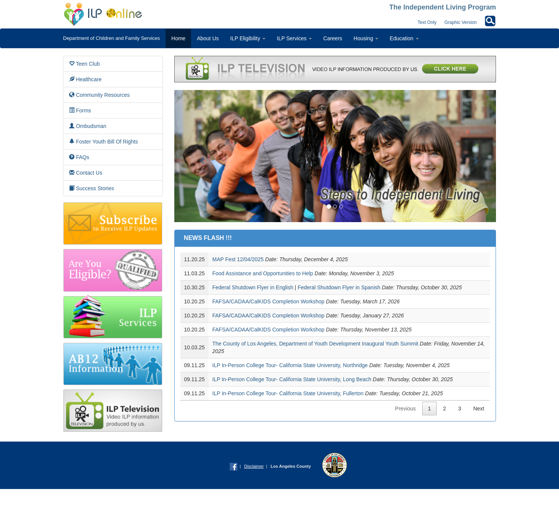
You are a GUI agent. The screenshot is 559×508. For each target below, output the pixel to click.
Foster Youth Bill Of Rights (103, 141)
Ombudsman (87, 126)
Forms (80, 110)
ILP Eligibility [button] (247, 38)
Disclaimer (254, 466)
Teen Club (84, 63)
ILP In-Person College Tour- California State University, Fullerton (287, 393)
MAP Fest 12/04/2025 (238, 259)
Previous (405, 408)
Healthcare (85, 79)
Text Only (427, 22)
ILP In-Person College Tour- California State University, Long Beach (291, 379)
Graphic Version (460, 22)
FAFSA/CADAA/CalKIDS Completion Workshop (268, 301)
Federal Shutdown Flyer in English (253, 287)
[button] (198, 156)
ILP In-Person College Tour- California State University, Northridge (290, 365)
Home (178, 38)
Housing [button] (366, 38)
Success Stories (91, 188)
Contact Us (85, 172)
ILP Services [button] (294, 38)
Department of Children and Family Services (111, 38)
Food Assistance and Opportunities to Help (262, 273)
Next (478, 408)
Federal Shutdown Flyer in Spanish (339, 287)
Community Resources (99, 95)
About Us (208, 38)
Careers (332, 38)
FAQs (79, 157)
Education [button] (404, 38)
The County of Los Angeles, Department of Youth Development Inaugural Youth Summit (315, 344)
